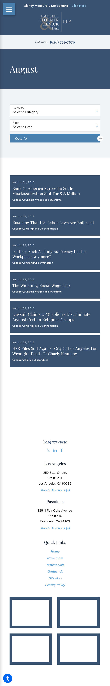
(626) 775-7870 (62, 41)
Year (16, 122)
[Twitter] (48, 477)
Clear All (57, 138)
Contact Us (55, 598)
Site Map (55, 605)
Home (55, 578)
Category (18, 107)
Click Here (78, 6)
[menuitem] (55, 578)
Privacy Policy (55, 612)
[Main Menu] (9, 9)
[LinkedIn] (55, 477)
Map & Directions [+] (55, 517)
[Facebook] (62, 477)
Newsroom (55, 585)
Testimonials (55, 592)
